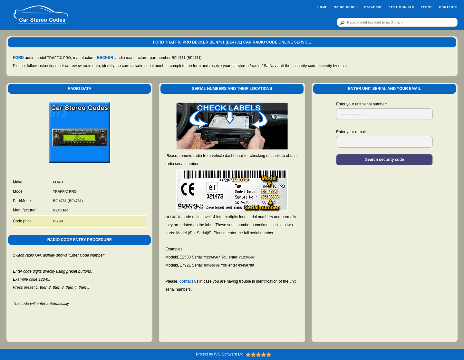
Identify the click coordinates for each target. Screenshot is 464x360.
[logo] (40, 15)
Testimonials (401, 7)
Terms (427, 7)
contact (186, 281)
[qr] (397, 22)
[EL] (384, 142)
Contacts (448, 7)
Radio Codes (346, 7)
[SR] (384, 114)
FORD (18, 57)
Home (322, 7)
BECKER (105, 57)
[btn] (341, 22)
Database (373, 7)
